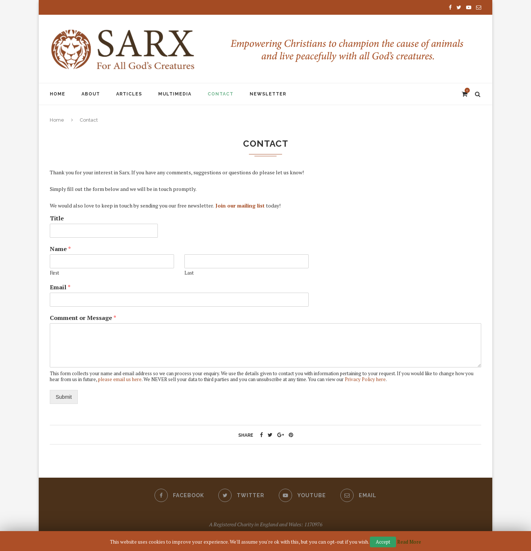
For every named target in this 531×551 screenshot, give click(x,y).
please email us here (120, 379)
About (90, 94)
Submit (64, 397)
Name (60, 249)
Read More (409, 541)
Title (57, 218)
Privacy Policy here (365, 379)
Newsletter (268, 94)
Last (189, 273)
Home (57, 94)
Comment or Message (83, 318)
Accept (383, 541)
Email (60, 287)
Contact (220, 94)
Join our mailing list (240, 205)
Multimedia (174, 94)
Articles (129, 94)
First (54, 273)
